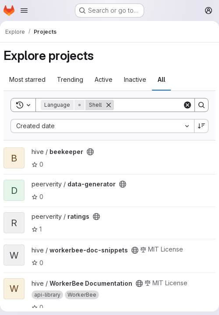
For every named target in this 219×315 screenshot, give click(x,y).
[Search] (201, 105)
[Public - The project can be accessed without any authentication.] (90, 151)
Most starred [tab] (27, 79)
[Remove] (108, 105)
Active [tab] (104, 79)
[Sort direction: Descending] (201, 126)
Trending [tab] (70, 79)
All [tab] (161, 79)
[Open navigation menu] (24, 11)
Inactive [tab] (135, 79)
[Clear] (187, 105)
